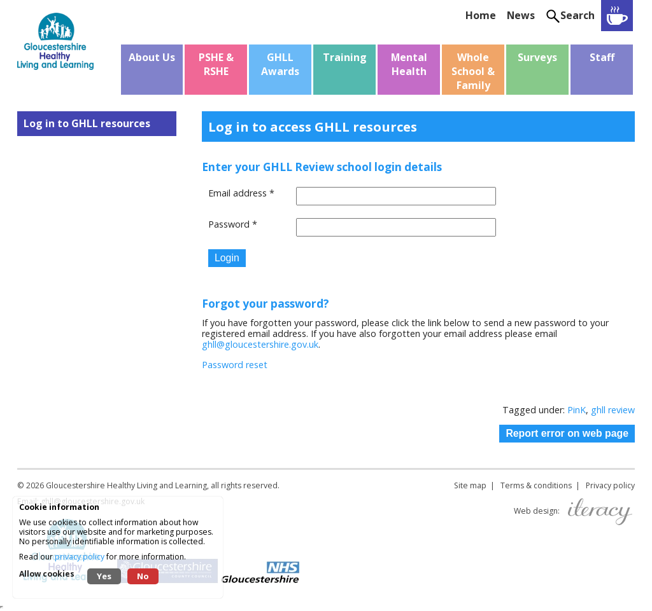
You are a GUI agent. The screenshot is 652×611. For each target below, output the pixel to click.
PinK (576, 410)
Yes (104, 576)
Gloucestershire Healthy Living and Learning (126, 485)
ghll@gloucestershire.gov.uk (260, 344)
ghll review (613, 410)
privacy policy (79, 556)
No (143, 576)
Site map (470, 485)
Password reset (234, 365)
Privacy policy (610, 485)
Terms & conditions (536, 485)
